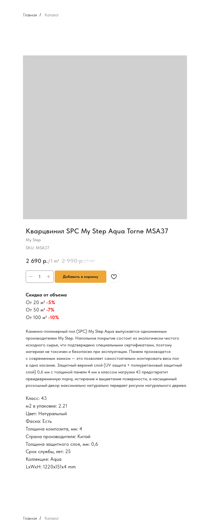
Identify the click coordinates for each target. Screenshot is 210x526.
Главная (30, 14)
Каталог (52, 14)
